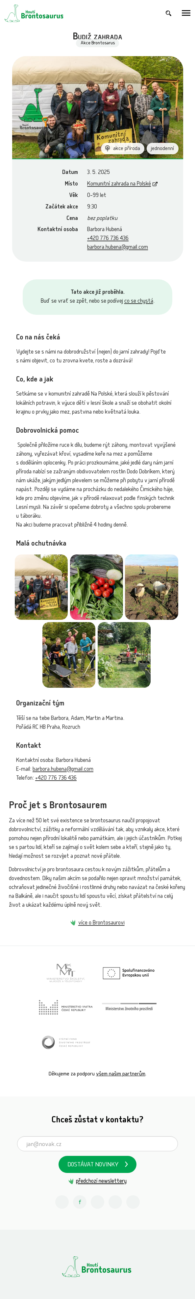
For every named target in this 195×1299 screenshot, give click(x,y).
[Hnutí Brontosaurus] (97, 1266)
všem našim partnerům (120, 1074)
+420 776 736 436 (108, 239)
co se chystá (138, 301)
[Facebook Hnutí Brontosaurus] (80, 1202)
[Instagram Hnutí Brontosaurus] (62, 1202)
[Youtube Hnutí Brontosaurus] (98, 1202)
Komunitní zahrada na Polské (119, 184)
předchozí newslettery (101, 1181)
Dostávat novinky (93, 1165)
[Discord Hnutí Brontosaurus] (133, 1202)
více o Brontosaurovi (101, 923)
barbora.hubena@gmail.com (117, 247)
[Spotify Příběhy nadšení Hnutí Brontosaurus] (115, 1202)
